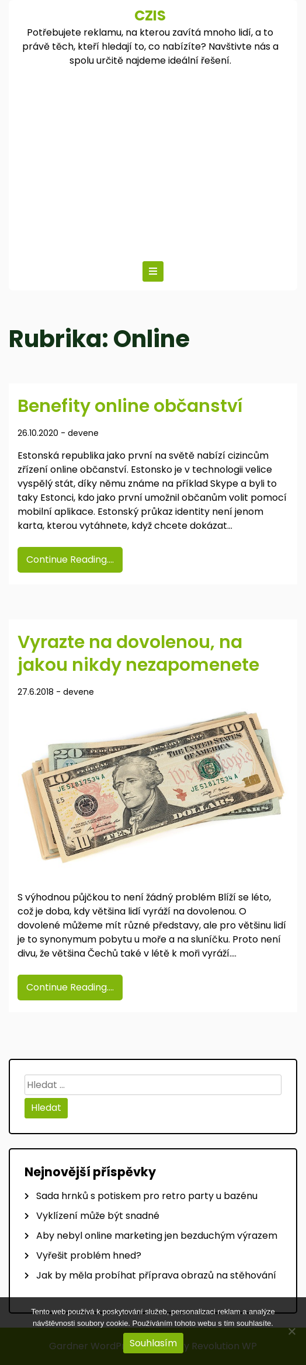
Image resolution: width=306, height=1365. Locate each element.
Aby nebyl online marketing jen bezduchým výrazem (156, 1235)
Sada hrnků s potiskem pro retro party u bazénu (147, 1196)
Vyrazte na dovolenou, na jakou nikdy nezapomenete (138, 653)
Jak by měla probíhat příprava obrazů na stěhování (156, 1275)
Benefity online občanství (130, 406)
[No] (291, 1331)
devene (83, 433)
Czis (150, 15)
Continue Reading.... (70, 559)
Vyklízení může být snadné (97, 1215)
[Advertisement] (153, 161)
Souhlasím (153, 1343)
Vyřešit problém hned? (88, 1255)
